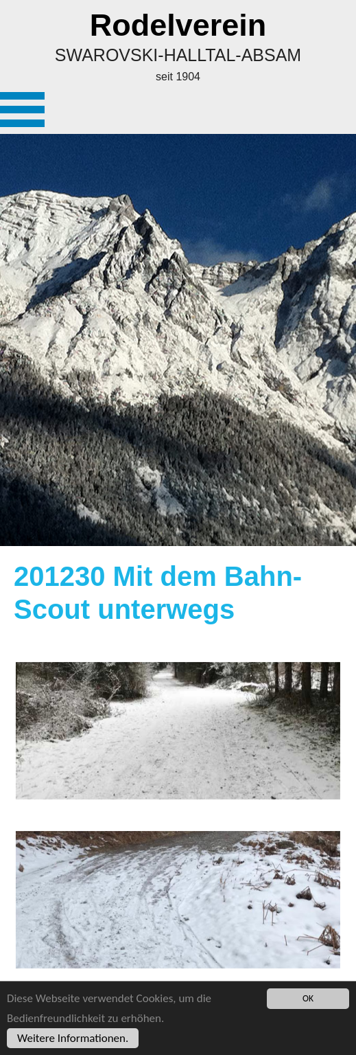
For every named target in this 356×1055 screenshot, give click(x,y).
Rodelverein (178, 25)
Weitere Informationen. (72, 1038)
